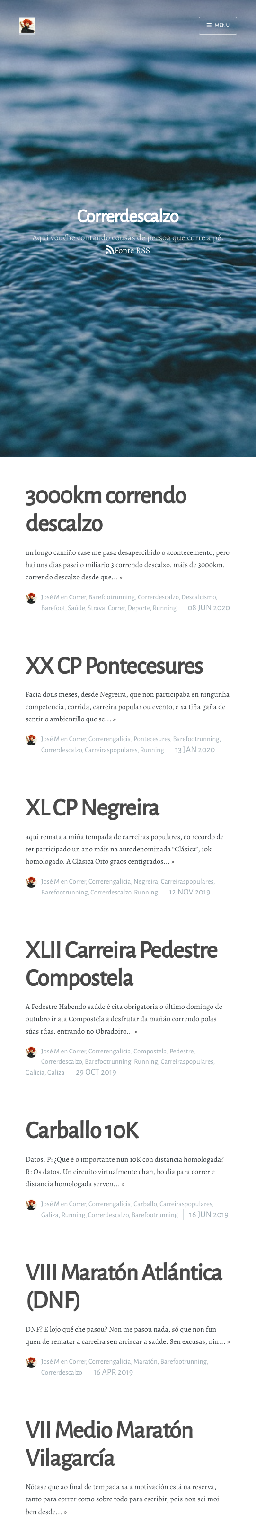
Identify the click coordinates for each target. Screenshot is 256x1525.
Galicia (35, 1072)
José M (50, 597)
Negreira (145, 881)
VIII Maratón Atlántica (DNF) (124, 1286)
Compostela (150, 1051)
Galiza (56, 1072)
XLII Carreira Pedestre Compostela (121, 963)
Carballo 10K (81, 1129)
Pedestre (181, 1051)
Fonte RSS (132, 250)
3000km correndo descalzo (106, 509)
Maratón (145, 1361)
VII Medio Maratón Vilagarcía (109, 1443)
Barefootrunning (111, 597)
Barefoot (53, 608)
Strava (96, 608)
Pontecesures (151, 739)
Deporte (138, 608)
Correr (77, 597)
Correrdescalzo (158, 597)
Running (165, 608)
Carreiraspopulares (111, 749)
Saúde (76, 608)
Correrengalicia (109, 739)
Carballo (145, 1204)
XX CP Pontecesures (114, 665)
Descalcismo (198, 597)
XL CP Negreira (92, 807)
